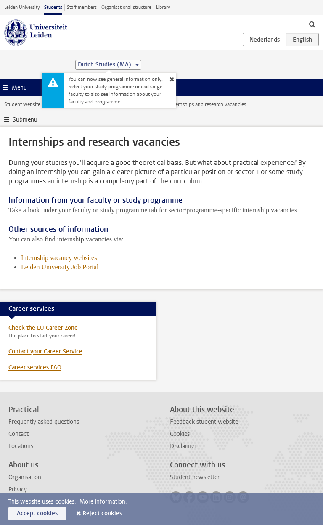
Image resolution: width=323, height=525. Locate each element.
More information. (103, 502)
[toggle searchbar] (312, 24)
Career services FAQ (34, 367)
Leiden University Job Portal (59, 266)
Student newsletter (195, 477)
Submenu (25, 120)
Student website (22, 104)
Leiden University (22, 7)
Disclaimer (183, 446)
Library (163, 7)
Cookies (180, 434)
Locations (20, 446)
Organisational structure (126, 7)
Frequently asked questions (43, 422)
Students (53, 7)
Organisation (24, 477)
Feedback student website (204, 422)
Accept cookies (37, 513)
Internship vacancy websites (59, 257)
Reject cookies (102, 513)
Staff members (82, 7)
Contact (18, 434)
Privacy (17, 489)
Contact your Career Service (45, 351)
